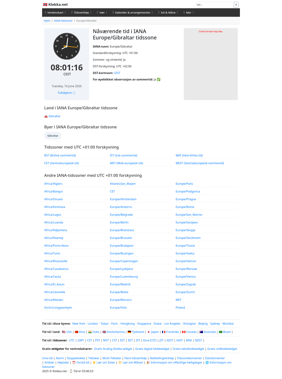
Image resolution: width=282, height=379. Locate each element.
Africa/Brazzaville (55, 261)
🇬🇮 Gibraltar (52, 116)
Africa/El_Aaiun (54, 284)
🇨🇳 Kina (80, 332)
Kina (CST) (149, 340)
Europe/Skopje (185, 230)
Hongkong (127, 324)
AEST (170, 340)
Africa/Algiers (53, 184)
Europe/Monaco (120, 300)
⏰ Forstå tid (80, 362)
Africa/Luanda (53, 222)
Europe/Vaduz (185, 253)
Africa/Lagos (52, 215)
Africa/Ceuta (52, 277)
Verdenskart (54, 12)
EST (122, 340)
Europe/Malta (119, 292)
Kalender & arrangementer (131, 12)
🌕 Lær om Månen (130, 362)
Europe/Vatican (186, 261)
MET (178, 300)
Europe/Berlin (119, 222)
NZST (198, 340)
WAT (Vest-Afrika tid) (189, 155)
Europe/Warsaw (186, 269)
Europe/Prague (186, 199)
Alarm (60, 358)
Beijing (203, 324)
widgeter (57, 349)
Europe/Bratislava (122, 230)
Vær (101, 12)
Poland (180, 308)
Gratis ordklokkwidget (222, 349)
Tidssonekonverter (190, 358)
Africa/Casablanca (56, 269)
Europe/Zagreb (186, 284)
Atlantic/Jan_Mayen (123, 184)
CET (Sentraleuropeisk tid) (61, 163)
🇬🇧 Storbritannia (113, 332)
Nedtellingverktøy (162, 358)
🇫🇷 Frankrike (170, 332)
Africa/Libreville (54, 292)
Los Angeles (172, 324)
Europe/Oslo (118, 308)
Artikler (49, 362)
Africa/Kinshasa (54, 207)
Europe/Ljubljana (121, 269)
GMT (81, 340)
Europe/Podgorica (188, 191)
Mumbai (228, 324)
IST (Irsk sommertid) (123, 155)
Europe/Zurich (185, 292)
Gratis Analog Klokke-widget (113, 349)
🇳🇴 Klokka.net (55, 4)
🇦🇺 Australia (208, 332)
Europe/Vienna (186, 277)
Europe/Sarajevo (187, 222)
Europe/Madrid (120, 284)
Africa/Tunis (52, 253)
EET (130, 340)
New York (78, 324)
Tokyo (104, 324)
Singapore (144, 324)
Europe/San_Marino (189, 215)
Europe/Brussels (121, 238)
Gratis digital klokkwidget (152, 349)
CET (112, 191)
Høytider (63, 362)
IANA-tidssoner (63, 20)
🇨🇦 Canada (189, 332)
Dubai (158, 324)
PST (97, 340)
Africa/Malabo (53, 300)
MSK (189, 340)
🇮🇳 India (93, 332)
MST (106, 340)
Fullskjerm (67, 93)
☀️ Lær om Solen (103, 362)
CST (114, 340)
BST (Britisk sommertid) (60, 155)
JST (161, 340)
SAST (179, 340)
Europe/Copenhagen (124, 261)
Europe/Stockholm (188, 238)
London (93, 324)
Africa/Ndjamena (55, 230)
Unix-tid (47, 358)
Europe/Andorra (121, 207)
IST (138, 340)
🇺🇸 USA (67, 332)
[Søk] (214, 4)
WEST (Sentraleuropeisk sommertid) (200, 163)
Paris (114, 324)
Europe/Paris (184, 184)
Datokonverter (215, 358)
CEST (67, 74)
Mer (187, 12)
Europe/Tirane (185, 246)
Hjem (47, 20)
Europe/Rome (185, 207)
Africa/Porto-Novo (56, 246)
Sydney (215, 324)
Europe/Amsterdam (123, 199)
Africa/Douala (53, 199)
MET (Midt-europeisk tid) (126, 163)
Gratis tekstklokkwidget (188, 349)
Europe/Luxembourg (124, 277)
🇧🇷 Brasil (225, 332)
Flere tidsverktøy (135, 358)
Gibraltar (52, 135)
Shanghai (189, 324)
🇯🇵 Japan (153, 332)
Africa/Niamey (53, 238)
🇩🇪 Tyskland (136, 332)
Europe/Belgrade (121, 215)
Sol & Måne (167, 12)
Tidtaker (93, 358)
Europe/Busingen (121, 253)
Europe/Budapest (121, 246)
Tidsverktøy (80, 12)
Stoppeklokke (76, 358)
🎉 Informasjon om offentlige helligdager (174, 362)
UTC (71, 340)
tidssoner (60, 340)
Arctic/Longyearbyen (58, 308)
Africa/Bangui (53, 191)
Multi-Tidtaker (112, 358)
